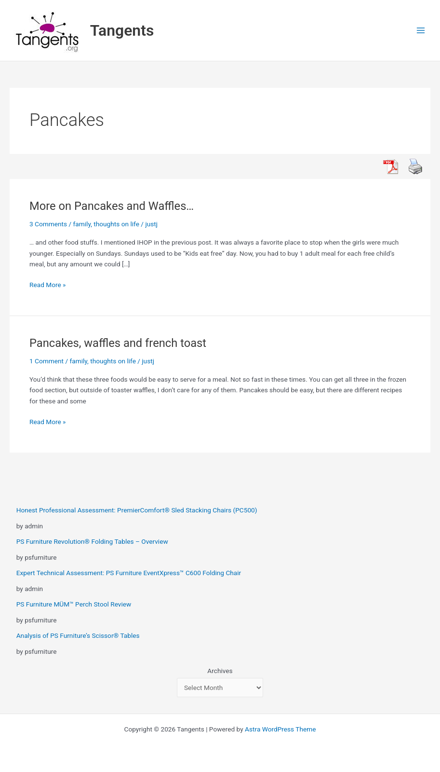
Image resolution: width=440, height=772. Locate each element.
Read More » (47, 284)
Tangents (122, 30)
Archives (219, 671)
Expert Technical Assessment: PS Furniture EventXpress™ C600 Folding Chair (128, 573)
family (82, 224)
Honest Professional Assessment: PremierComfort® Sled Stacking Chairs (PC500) (136, 510)
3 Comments (48, 224)
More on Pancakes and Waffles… (111, 206)
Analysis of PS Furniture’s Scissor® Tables (78, 635)
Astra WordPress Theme (280, 729)
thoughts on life (116, 224)
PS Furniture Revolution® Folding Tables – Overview (92, 541)
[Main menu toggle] (421, 31)
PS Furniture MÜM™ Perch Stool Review (74, 604)
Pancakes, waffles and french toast (117, 343)
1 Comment (46, 361)
